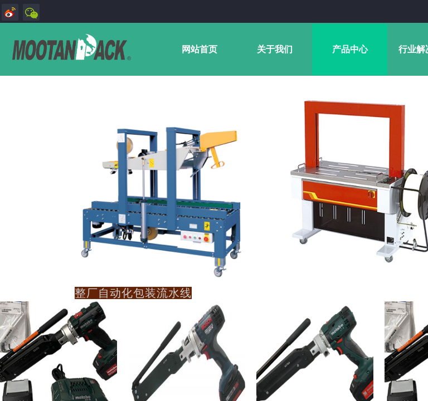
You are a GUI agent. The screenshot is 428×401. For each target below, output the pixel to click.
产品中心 (350, 49)
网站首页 (199, 49)
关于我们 (275, 49)
